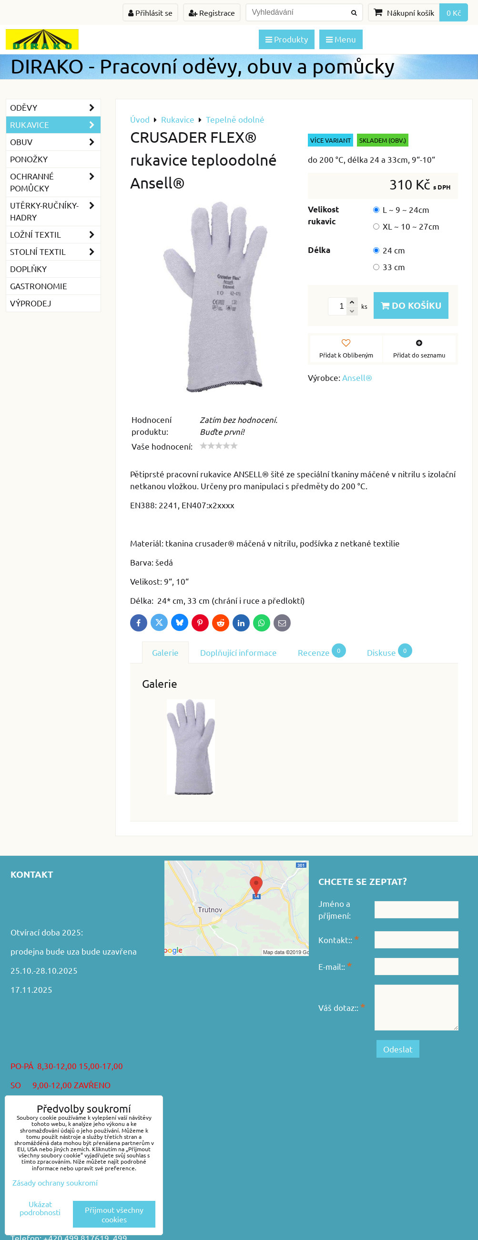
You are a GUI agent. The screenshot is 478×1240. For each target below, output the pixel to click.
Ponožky (29, 159)
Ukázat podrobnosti (40, 1208)
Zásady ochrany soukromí (55, 1182)
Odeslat (398, 1049)
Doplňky (28, 268)
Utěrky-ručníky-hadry (55, 211)
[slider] (219, 446)
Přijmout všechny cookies (114, 1214)
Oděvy (55, 107)
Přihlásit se (150, 12)
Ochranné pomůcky (55, 182)
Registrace (212, 12)
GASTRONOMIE (38, 286)
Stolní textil (55, 251)
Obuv (55, 142)
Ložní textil (55, 234)
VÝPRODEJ (30, 303)
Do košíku (411, 305)
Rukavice (55, 124)
